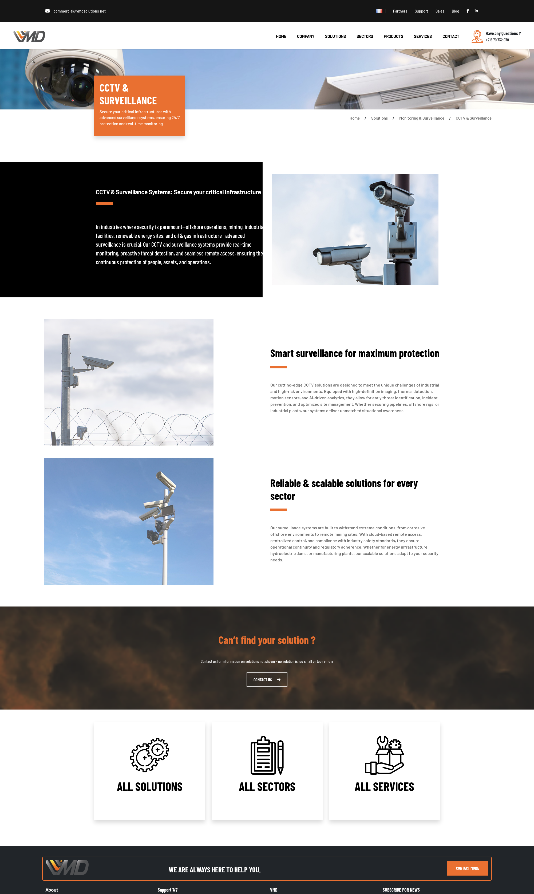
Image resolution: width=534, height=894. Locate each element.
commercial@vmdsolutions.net (80, 11)
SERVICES (423, 36)
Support (421, 11)
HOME (281, 36)
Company (305, 36)
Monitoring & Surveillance (421, 118)
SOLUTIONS (335, 36)
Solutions (379, 118)
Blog (455, 11)
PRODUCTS (393, 36)
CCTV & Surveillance (474, 118)
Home (355, 118)
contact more (467, 868)
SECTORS (365, 36)
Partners (400, 11)
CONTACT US (267, 679)
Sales (440, 11)
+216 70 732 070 (497, 39)
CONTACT (450, 36)
